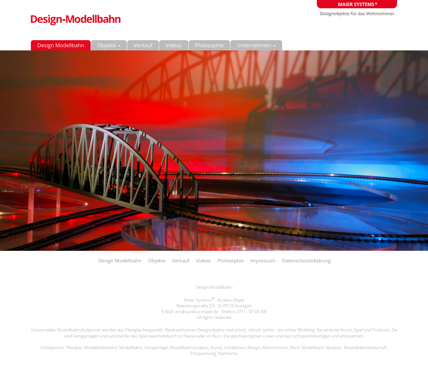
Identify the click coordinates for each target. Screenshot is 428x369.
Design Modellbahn (60, 45)
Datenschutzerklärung (306, 260)
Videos (173, 45)
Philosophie (209, 45)
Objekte (108, 45)
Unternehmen (256, 45)
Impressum (262, 260)
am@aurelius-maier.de (196, 311)
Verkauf (143, 45)
